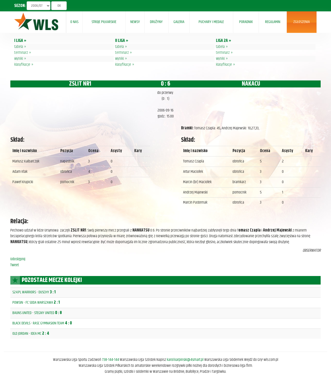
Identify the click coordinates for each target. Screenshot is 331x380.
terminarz (21, 52)
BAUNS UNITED (22, 313)
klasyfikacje (22, 64)
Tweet (14, 265)
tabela (18, 46)
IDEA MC (36, 333)
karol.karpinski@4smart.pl (185, 359)
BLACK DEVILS (21, 323)
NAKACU (251, 83)
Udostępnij (17, 259)
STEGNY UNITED (44, 313)
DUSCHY (44, 292)
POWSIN (17, 302)
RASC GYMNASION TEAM (48, 323)
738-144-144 (110, 359)
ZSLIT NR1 (80, 83)
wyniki (18, 58)
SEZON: (20, 6)
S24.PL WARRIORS (24, 292)
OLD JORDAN (20, 333)
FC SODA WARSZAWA (39, 302)
